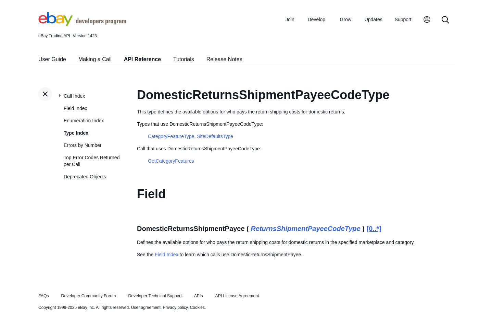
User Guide (52, 59)
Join (290, 19)
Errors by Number (82, 145)
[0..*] (374, 228)
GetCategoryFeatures (171, 161)
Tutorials (183, 59)
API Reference (142, 59)
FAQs (43, 296)
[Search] (445, 20)
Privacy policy (175, 307)
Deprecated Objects (85, 176)
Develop (316, 19)
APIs (198, 296)
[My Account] (426, 20)
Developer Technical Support (154, 296)
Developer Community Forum (88, 296)
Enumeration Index (84, 120)
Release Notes (224, 59)
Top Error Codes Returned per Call (91, 161)
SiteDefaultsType (215, 136)
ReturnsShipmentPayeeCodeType (305, 228)
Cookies (197, 307)
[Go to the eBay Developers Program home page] (82, 24)
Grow (345, 19)
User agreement (146, 307)
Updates (373, 19)
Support (403, 19)
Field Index (75, 108)
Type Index (76, 133)
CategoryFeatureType (171, 136)
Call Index (74, 96)
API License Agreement (237, 296)
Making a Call (95, 59)
